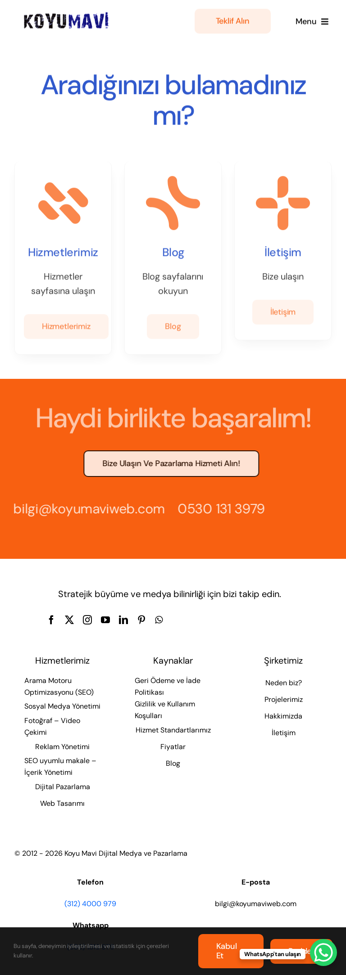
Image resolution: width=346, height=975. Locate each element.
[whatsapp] (159, 620)
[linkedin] (123, 620)
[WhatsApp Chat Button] (323, 952)
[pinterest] (141, 620)
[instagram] (87, 620)
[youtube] (105, 620)
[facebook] (51, 620)
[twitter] (69, 620)
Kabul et (226, 951)
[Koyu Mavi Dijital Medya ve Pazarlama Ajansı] (66, 14)
